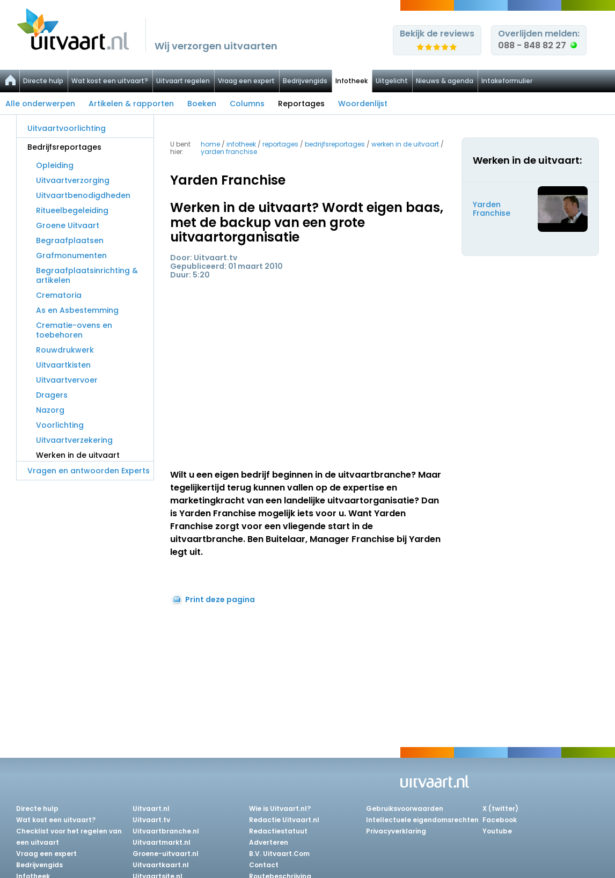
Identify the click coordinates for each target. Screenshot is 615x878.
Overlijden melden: (539, 39)
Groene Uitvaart (67, 225)
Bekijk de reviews (437, 33)
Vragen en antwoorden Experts (88, 470)
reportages (280, 144)
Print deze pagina (220, 599)
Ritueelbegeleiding (72, 210)
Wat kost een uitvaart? (109, 80)
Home (210, 144)
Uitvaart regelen (183, 80)
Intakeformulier (506, 80)
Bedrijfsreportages (64, 147)
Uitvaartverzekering (74, 440)
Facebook (499, 819)
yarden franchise (229, 151)
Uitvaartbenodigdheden (83, 195)
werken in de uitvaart (405, 144)
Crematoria (59, 295)
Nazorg (50, 410)
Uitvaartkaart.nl (161, 864)
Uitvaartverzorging (72, 180)
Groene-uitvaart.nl (166, 853)
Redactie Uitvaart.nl (284, 819)
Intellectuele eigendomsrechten (422, 819)
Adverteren (268, 842)
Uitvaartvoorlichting (66, 128)
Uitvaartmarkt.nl (162, 842)
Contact (264, 864)
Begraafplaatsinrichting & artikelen (87, 275)
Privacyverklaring (396, 831)
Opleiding (55, 165)
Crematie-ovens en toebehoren (74, 330)
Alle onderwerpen (40, 103)
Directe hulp (43, 80)
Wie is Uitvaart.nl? (280, 808)
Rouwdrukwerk (65, 350)
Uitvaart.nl (151, 808)
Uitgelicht (392, 80)
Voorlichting (60, 425)
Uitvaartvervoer (67, 380)
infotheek (241, 144)
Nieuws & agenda (444, 80)
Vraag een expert (246, 80)
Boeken (201, 103)
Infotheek (351, 80)
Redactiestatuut (278, 831)
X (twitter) (500, 808)
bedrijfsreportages (335, 144)
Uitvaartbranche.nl (166, 831)
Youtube (497, 831)
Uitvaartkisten (63, 365)
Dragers (52, 395)
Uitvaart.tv (151, 819)
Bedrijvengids (305, 80)
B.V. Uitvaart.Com (279, 853)
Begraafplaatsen (70, 240)
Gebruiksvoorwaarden (404, 808)
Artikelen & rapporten (131, 103)
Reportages (301, 103)
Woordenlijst (362, 103)
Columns (247, 103)
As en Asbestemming (77, 310)
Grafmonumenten (71, 255)
